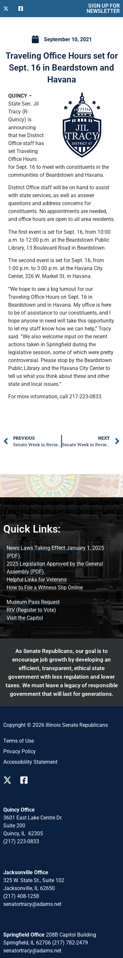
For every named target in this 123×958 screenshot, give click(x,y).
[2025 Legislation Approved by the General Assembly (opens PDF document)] (61, 568)
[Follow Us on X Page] (9, 780)
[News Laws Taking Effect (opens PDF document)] (61, 552)
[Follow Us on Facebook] (23, 8)
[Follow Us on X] (8, 8)
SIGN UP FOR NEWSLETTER (103, 8)
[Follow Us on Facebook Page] (26, 780)
